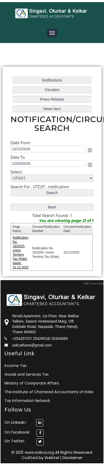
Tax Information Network (27, 400)
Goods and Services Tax (26, 374)
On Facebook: (17, 432)
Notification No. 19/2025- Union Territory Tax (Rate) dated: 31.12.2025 (21, 250)
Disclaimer (72, 457)
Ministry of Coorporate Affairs (31, 383)
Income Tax (15, 365)
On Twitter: (14, 441)
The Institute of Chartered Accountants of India (48, 392)
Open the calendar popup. (89, 151)
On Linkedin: (23, 422)
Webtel (52, 457)
